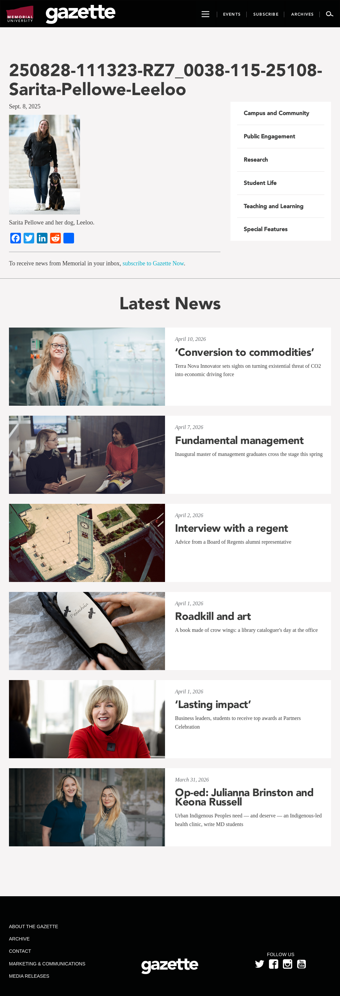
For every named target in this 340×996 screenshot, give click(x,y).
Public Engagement (269, 136)
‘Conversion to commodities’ (244, 352)
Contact (20, 951)
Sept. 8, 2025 (25, 106)
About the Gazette (33, 926)
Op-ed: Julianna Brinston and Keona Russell (244, 797)
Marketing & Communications (47, 963)
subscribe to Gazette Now (153, 263)
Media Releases (29, 976)
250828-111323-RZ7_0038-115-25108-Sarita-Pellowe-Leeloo (165, 79)
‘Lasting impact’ (213, 704)
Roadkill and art (213, 616)
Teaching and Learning (273, 206)
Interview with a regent (231, 528)
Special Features (266, 229)
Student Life (260, 183)
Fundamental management (239, 440)
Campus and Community (276, 113)
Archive (19, 938)
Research (256, 159)
